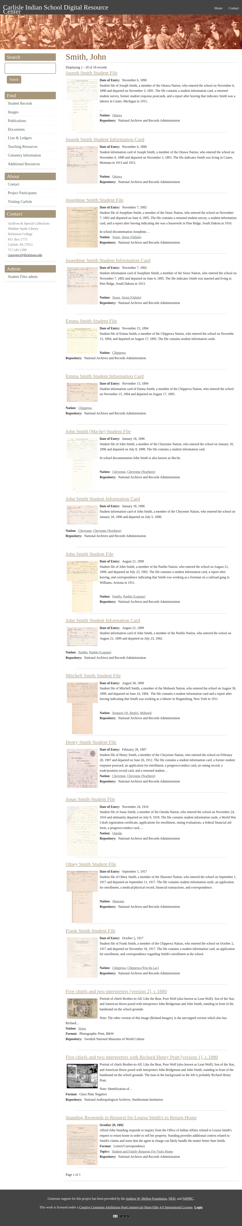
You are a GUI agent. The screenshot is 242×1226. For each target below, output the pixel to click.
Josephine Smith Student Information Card (108, 260)
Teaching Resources (23, 147)
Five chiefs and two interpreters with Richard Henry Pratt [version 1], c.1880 (142, 1057)
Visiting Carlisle (20, 202)
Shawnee (118, 901)
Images (13, 112)
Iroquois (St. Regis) (125, 713)
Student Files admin (23, 277)
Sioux (116, 237)
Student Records (20, 103)
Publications (17, 121)
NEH (172, 1198)
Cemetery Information (24, 155)
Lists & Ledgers (20, 138)
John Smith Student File (89, 554)
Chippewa (119, 352)
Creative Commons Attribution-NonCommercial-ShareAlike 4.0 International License (136, 1207)
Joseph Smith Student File (91, 72)
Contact (13, 184)
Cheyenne (119, 472)
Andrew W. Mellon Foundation (146, 1198)
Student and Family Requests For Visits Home (142, 1151)
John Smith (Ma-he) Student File (98, 431)
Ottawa (117, 115)
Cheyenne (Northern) (141, 472)
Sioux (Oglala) (131, 237)
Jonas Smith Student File (90, 799)
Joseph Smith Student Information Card (105, 139)
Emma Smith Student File (91, 321)
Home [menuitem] (218, 8)
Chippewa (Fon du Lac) (143, 968)
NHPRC (188, 1198)
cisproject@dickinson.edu (25, 255)
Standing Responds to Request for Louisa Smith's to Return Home (131, 1117)
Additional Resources (24, 164)
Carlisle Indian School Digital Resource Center (55, 8)
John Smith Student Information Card (103, 498)
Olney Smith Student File (91, 864)
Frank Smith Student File (91, 930)
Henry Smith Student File (91, 742)
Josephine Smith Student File (95, 200)
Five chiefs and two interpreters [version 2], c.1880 (116, 991)
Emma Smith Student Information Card (105, 376)
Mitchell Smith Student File (93, 675)
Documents (16, 129)
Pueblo (116, 596)
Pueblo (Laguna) (134, 596)
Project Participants (22, 193)
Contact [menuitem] (234, 8)
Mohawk (146, 713)
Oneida (117, 833)
